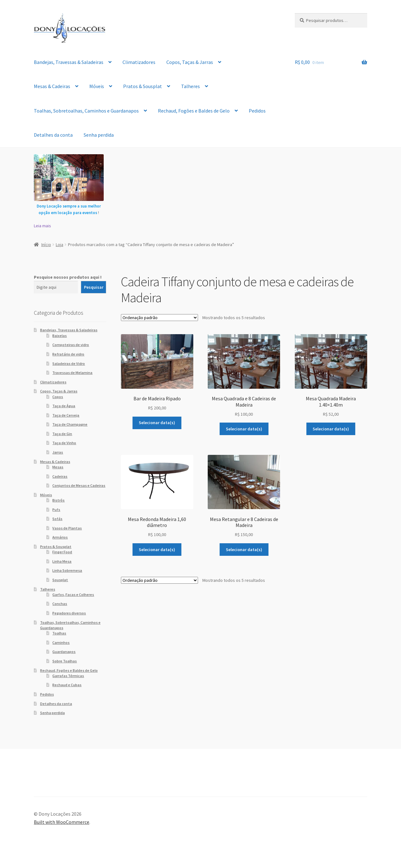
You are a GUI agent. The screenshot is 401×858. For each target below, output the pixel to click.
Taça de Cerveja (65, 415)
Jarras (57, 452)
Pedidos (257, 111)
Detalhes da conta (53, 135)
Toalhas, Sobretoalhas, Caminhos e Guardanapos (86, 111)
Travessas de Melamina (72, 372)
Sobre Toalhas (64, 661)
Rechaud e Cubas (66, 684)
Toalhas (59, 633)
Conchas (59, 603)
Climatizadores (138, 62)
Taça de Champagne (69, 424)
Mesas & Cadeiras (52, 86)
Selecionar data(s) (157, 422)
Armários (60, 537)
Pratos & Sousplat (142, 86)
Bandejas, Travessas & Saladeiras (68, 62)
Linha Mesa (61, 561)
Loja (59, 244)
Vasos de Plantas (67, 528)
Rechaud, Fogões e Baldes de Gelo (194, 111)
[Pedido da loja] (159, 317)
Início (46, 244)
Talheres (190, 86)
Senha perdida (99, 135)
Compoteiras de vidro (70, 344)
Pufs (56, 509)
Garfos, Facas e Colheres (73, 594)
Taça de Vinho (64, 442)
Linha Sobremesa (67, 570)
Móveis (96, 86)
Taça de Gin (62, 433)
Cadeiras (59, 476)
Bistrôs (58, 500)
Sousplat (60, 579)
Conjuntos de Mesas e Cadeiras (78, 485)
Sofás (57, 518)
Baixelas (59, 335)
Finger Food (62, 552)
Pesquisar (93, 287)
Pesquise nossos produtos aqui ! (68, 277)
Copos (57, 396)
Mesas (57, 467)
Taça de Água (63, 405)
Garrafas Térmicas (68, 675)
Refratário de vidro (68, 354)
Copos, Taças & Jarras (189, 62)
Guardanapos (64, 651)
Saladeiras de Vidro (68, 363)
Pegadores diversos (69, 613)
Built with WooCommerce (61, 822)
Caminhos (61, 642)
